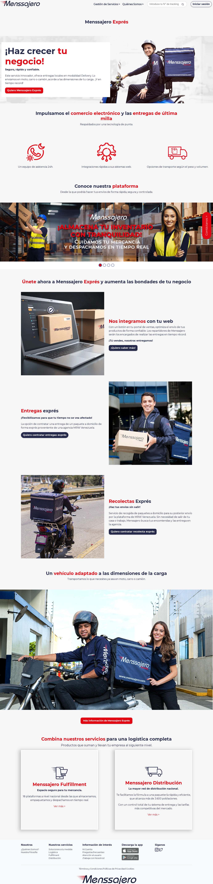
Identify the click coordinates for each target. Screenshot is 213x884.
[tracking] (183, 4)
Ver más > (59, 806)
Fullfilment (54, 855)
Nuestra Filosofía (29, 852)
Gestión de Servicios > (107, 4)
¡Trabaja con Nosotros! (93, 858)
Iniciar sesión (201, 4)
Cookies (130, 869)
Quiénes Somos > (132, 4)
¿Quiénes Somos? (30, 849)
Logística (53, 852)
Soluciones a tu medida (60, 849)
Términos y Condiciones (90, 869)
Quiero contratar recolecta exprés (133, 531)
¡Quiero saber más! (123, 347)
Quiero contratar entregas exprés (44, 435)
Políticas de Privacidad (114, 869)
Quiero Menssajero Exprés (24, 90)
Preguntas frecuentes (93, 852)
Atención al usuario (91, 855)
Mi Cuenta (87, 849)
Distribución (55, 858)
